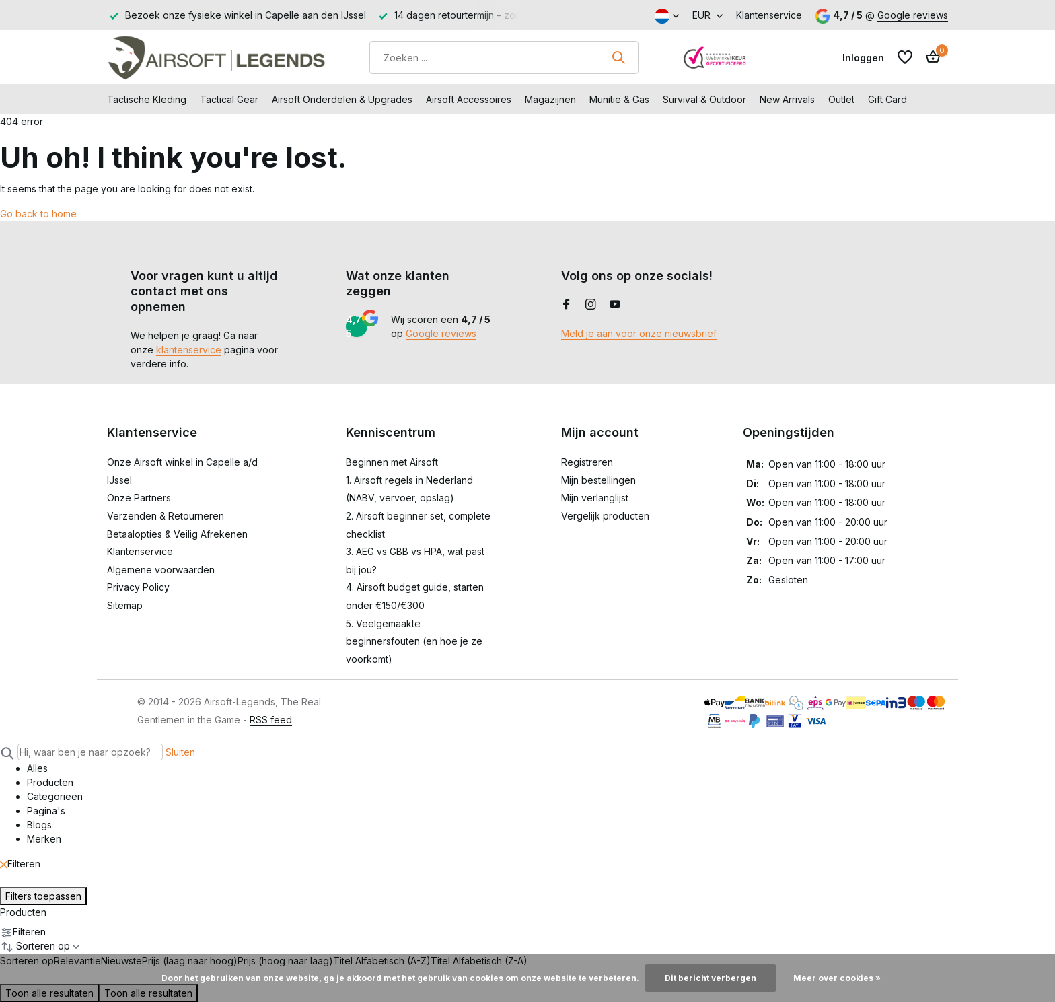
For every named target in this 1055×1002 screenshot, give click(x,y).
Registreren (587, 462)
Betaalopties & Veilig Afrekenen (177, 534)
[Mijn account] (863, 57)
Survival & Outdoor (704, 99)
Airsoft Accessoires (468, 99)
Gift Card (887, 99)
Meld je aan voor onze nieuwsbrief (639, 333)
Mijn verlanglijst (594, 497)
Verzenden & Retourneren (165, 516)
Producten (23, 912)
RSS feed (271, 719)
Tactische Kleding (146, 99)
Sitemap (125, 605)
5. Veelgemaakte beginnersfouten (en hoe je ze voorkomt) (414, 641)
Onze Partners (139, 497)
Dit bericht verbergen (710, 978)
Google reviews (912, 15)
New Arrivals (787, 99)
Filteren (20, 863)
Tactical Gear (229, 99)
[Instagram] (590, 305)
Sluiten (180, 752)
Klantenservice (769, 15)
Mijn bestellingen (598, 480)
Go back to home (38, 213)
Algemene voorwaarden (161, 569)
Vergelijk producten (605, 516)
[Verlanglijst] (905, 57)
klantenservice (188, 349)
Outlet (841, 99)
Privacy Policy (138, 587)
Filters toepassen (43, 896)
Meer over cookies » (837, 978)
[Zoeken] (504, 57)
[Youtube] (615, 305)
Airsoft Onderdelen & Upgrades (342, 99)
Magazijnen (550, 99)
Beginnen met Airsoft (392, 462)
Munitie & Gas (619, 99)
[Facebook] (566, 305)
